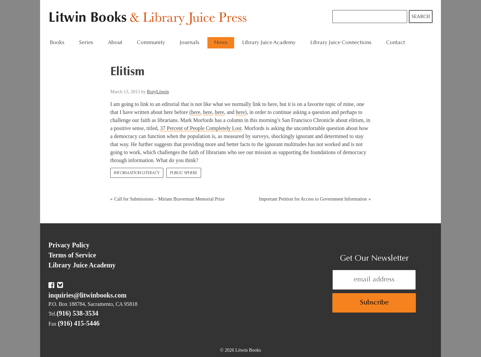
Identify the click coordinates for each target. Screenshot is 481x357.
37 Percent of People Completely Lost (201, 128)
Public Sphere (183, 173)
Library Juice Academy (269, 42)
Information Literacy (137, 173)
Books (57, 42)
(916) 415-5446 (79, 323)
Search (421, 16)
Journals (189, 42)
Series (86, 42)
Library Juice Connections (340, 42)
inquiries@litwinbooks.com (87, 295)
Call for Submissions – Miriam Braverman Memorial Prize (169, 199)
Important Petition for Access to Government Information (313, 199)
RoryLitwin (158, 91)
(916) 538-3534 (77, 313)
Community (151, 42)
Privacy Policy (69, 245)
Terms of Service (72, 255)
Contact (395, 42)
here (195, 112)
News (220, 42)
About (115, 42)
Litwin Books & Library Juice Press (149, 18)
